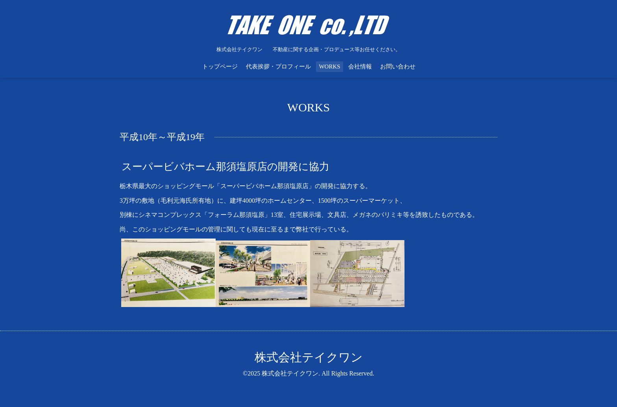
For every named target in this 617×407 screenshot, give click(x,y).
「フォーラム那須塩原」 (236, 214)
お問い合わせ (398, 66)
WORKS (329, 66)
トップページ (220, 66)
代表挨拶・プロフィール (278, 66)
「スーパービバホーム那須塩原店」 (264, 186)
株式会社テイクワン (309, 357)
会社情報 (360, 66)
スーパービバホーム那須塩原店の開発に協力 (225, 166)
